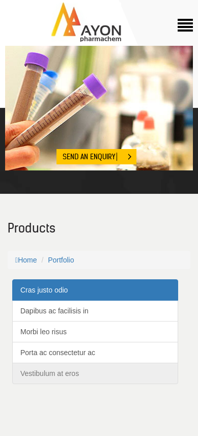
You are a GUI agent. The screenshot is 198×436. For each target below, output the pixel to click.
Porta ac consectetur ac (57, 352)
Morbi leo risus (43, 332)
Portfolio (61, 260)
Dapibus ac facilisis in (54, 311)
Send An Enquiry (89, 156)
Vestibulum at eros (49, 373)
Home (26, 260)
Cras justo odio (44, 290)
